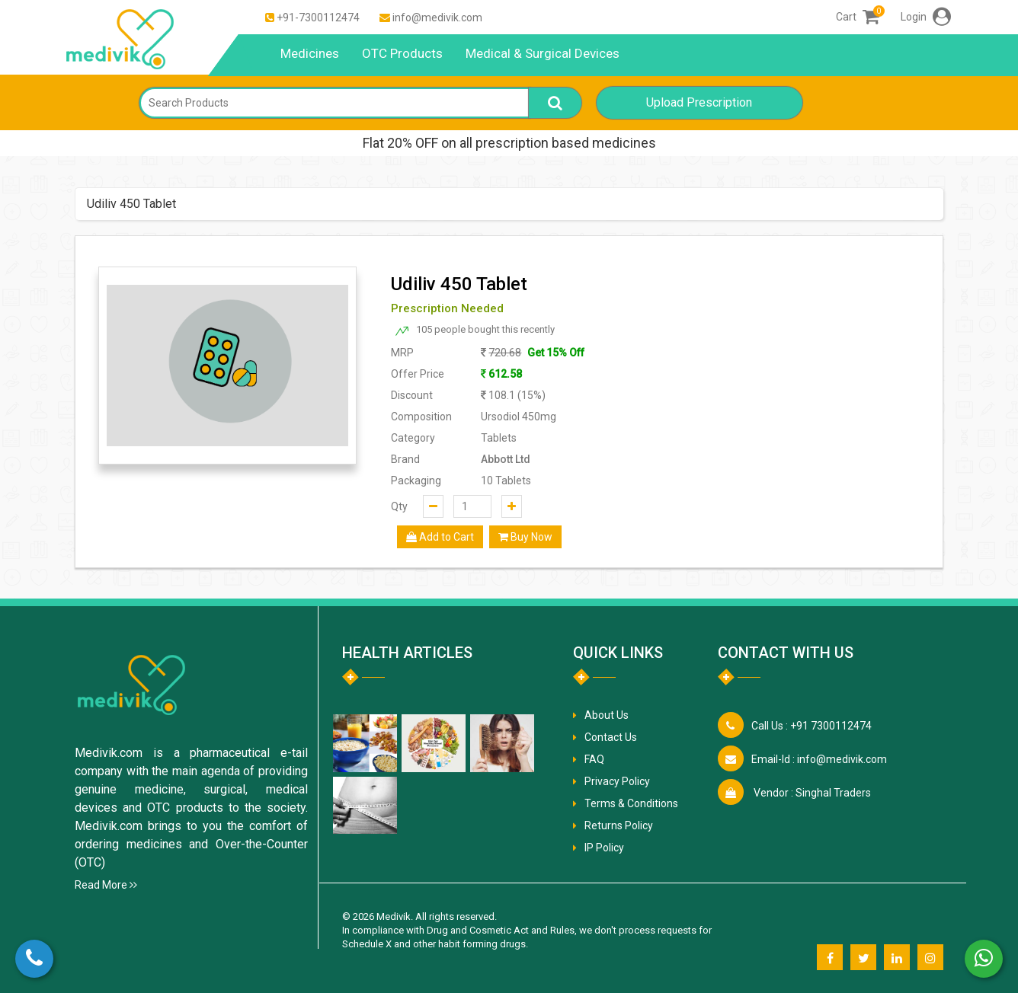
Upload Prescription (699, 102)
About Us (606, 715)
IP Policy (604, 847)
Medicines (309, 53)
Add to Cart (440, 537)
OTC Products (402, 53)
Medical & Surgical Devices (542, 53)
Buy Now (525, 537)
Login (926, 17)
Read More (106, 885)
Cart (857, 17)
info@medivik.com (437, 17)
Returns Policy (618, 825)
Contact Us (610, 737)
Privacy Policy (617, 781)
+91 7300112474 (811, 726)
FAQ (594, 759)
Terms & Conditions (631, 803)
